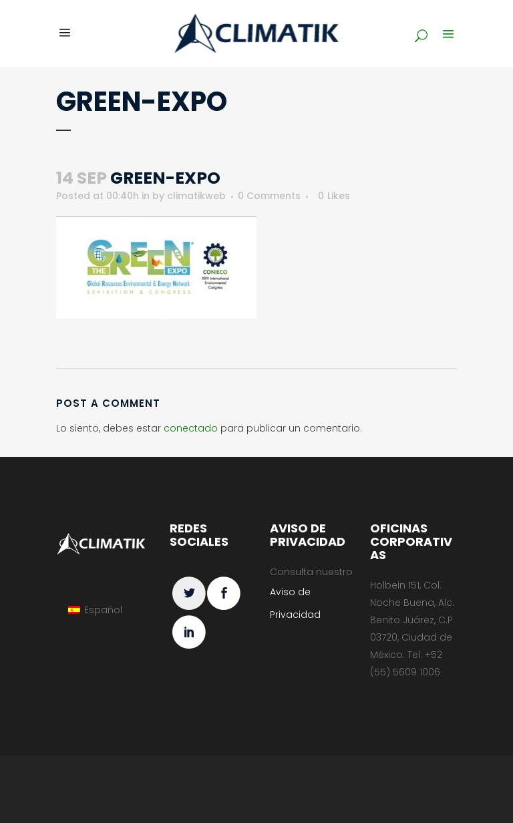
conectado (191, 428)
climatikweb (196, 195)
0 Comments (269, 195)
